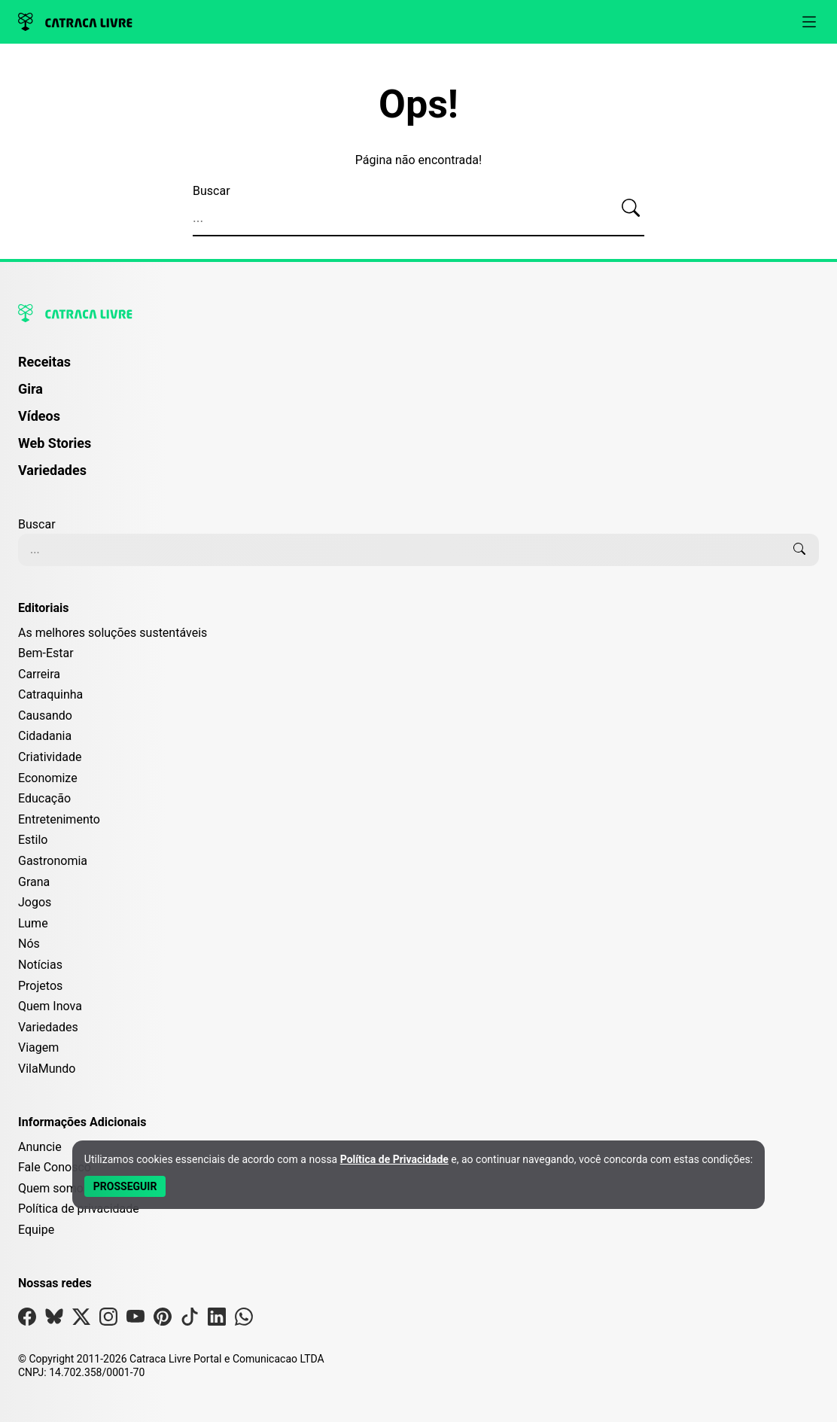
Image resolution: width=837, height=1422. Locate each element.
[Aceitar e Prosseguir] (125, 1186)
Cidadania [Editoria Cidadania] (45, 736)
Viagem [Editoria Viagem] (38, 1047)
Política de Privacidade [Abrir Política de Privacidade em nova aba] (394, 1159)
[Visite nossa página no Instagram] (108, 1320)
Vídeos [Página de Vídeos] (39, 416)
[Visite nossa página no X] (81, 1320)
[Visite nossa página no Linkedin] (217, 1320)
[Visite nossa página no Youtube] (135, 1320)
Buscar (211, 191)
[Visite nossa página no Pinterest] (163, 1320)
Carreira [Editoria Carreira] (39, 674)
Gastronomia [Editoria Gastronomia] (52, 861)
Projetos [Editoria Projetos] (40, 986)
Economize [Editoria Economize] (48, 778)
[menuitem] (418, 368)
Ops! (418, 104)
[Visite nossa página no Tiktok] (190, 1320)
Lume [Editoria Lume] (33, 923)
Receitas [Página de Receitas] (44, 362)
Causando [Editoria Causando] (45, 715)
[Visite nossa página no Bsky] (54, 1320)
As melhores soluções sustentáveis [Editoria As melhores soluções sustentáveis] (112, 633)
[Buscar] (630, 208)
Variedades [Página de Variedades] (52, 470)
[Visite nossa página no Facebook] (27, 1320)
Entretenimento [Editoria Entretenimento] (59, 819)
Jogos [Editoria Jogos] (34, 902)
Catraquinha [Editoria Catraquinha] (50, 694)
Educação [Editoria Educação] (44, 798)
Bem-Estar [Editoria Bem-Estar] (46, 653)
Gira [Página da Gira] (30, 389)
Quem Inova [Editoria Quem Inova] (50, 1006)
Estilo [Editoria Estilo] (33, 840)
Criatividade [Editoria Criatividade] (49, 757)
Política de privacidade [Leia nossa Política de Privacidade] (78, 1208)
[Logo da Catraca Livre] (75, 22)
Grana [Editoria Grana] (34, 882)
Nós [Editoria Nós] (29, 943)
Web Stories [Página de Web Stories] (54, 443)
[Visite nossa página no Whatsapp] (244, 1320)
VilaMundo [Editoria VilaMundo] (46, 1068)
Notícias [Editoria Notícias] (40, 965)
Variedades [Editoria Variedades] (48, 1027)
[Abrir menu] (809, 22)
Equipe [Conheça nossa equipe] (36, 1230)
